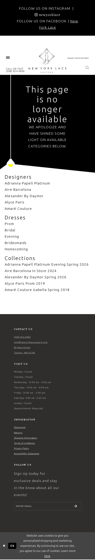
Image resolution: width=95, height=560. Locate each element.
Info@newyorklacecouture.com (31, 342)
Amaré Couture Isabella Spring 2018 (37, 290)
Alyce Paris (15, 202)
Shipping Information (25, 438)
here (47, 556)
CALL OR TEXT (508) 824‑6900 (15, 69)
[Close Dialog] (4, 546)
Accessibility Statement (26, 453)
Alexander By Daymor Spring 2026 (35, 277)
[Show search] (87, 67)
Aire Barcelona (18, 189)
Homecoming (16, 249)
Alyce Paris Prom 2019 (25, 283)
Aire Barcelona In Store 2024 (31, 271)
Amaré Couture (18, 208)
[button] (7, 57)
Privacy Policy (21, 448)
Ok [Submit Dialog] (12, 546)
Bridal (10, 230)
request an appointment (78, 58)
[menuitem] (7, 57)
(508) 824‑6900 (22, 337)
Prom (9, 224)
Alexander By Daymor (24, 196)
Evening (12, 236)
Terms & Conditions (24, 443)
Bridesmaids (16, 243)
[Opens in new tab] (48, 15)
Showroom (20, 427)
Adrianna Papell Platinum (27, 183)
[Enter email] (47, 506)
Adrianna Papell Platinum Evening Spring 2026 (47, 264)
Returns (18, 433)
